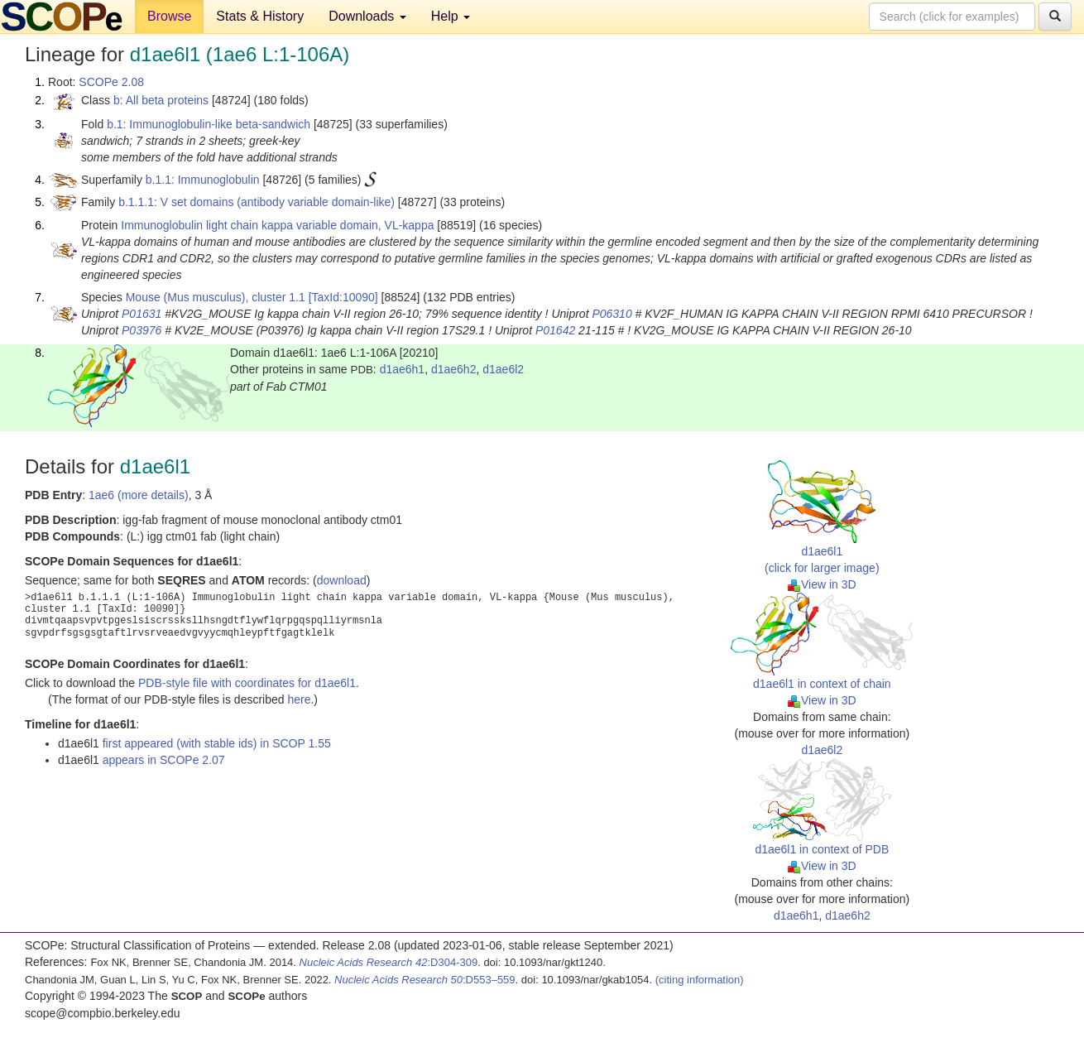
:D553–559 (425, 979)
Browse (169, 16)
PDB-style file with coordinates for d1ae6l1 (247, 683)
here (298, 699)
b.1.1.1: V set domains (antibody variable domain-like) (256, 202)
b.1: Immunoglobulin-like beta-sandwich (208, 124)
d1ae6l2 (503, 369)
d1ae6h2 (454, 369)
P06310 (611, 313)
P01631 (141, 313)
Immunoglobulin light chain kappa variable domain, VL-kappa (277, 225)
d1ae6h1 (402, 369)
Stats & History (260, 16)
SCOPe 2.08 (111, 82)
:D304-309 (389, 962)
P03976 (141, 330)
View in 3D (822, 584)
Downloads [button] (367, 16)
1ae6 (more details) (139, 495)
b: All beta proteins (161, 100)
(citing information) (699, 979)
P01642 (555, 330)
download (342, 580)
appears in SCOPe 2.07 (164, 759)
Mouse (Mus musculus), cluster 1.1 (215, 297)
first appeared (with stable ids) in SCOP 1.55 (217, 743)
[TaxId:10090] (343, 297)
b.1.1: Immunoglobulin (203, 179)
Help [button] (450, 16)
